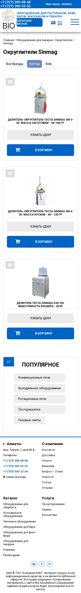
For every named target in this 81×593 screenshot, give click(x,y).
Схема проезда (16, 477)
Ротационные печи (32, 399)
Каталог (10, 498)
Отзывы (47, 487)
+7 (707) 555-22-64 (15, 471)
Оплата (47, 460)
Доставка (48, 455)
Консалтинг (49, 515)
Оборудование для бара (19, 526)
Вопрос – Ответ (52, 471)
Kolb (49, 64)
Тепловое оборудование (19, 521)
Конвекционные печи (34, 377)
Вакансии (48, 466)
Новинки (9, 549)
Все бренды (14, 64)
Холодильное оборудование (39, 388)
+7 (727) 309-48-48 (16, 2)
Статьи (46, 482)
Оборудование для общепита (15, 505)
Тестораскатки (29, 409)
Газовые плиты (29, 420)
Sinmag (34, 64)
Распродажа (11, 555)
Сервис (47, 509)
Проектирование (53, 504)
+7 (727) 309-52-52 (16, 6)
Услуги (48, 498)
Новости (48, 477)
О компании (52, 444)
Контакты (48, 449)
